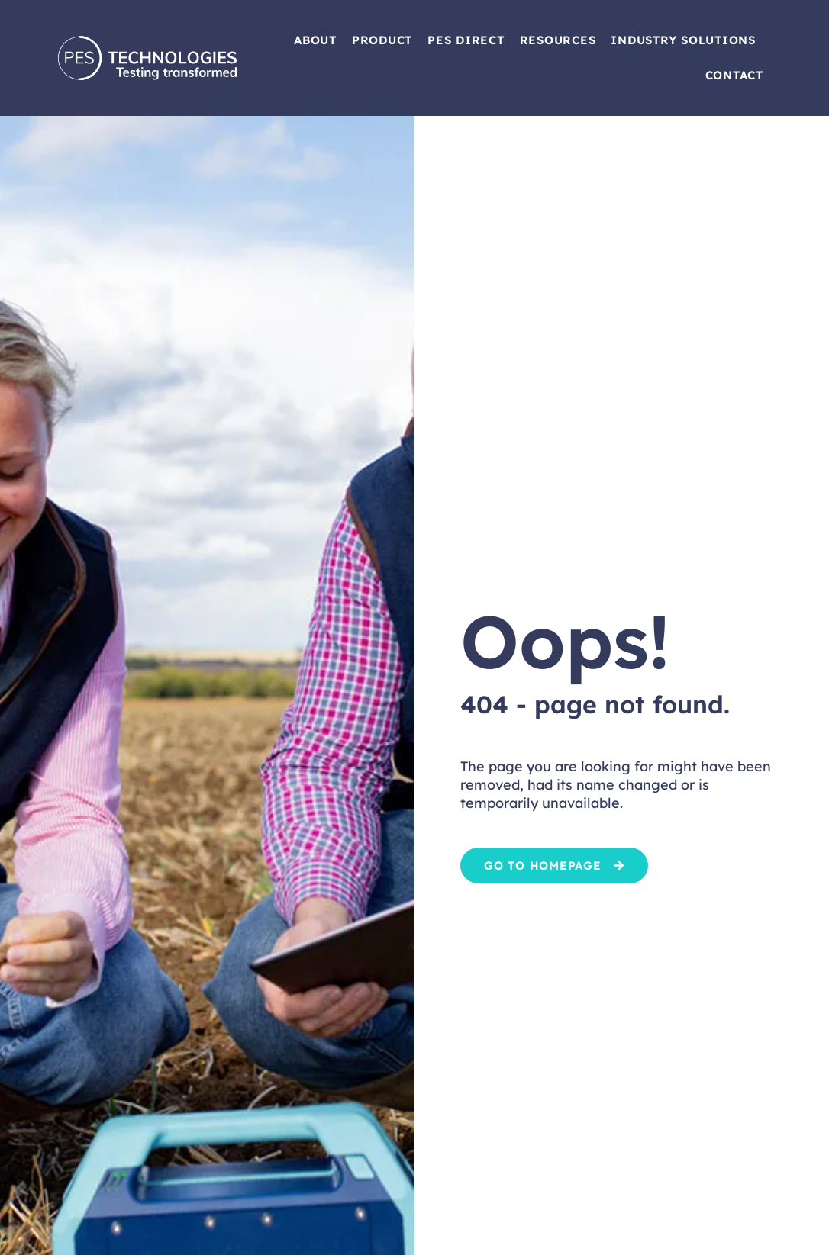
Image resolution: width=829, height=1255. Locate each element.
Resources (558, 40)
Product (382, 40)
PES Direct (466, 40)
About (315, 40)
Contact (734, 75)
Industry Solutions (683, 40)
